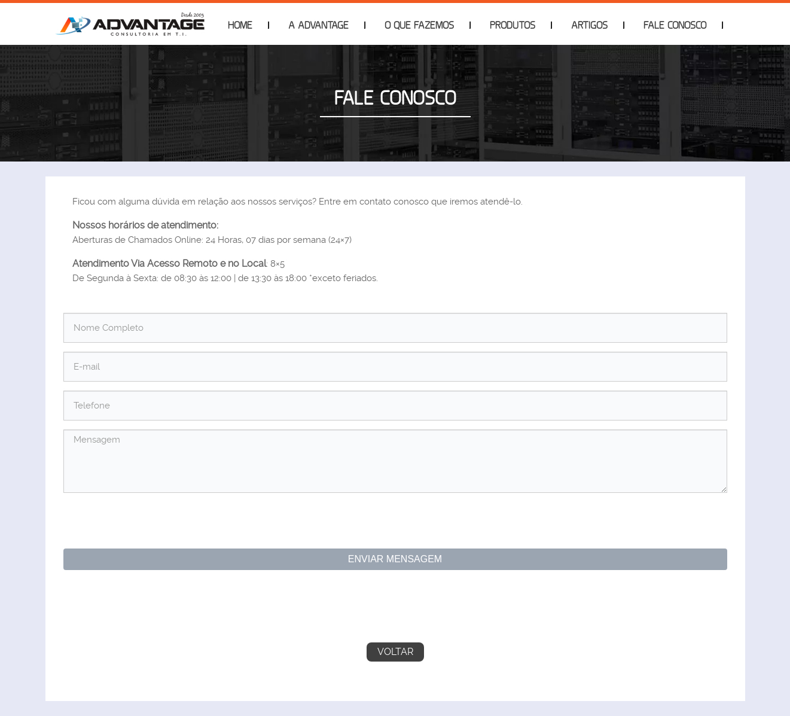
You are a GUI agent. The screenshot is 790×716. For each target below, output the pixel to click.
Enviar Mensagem (395, 559)
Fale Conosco (674, 25)
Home (240, 25)
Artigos (589, 25)
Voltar (395, 651)
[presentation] (159, 522)
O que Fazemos (419, 25)
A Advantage (318, 25)
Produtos (512, 25)
